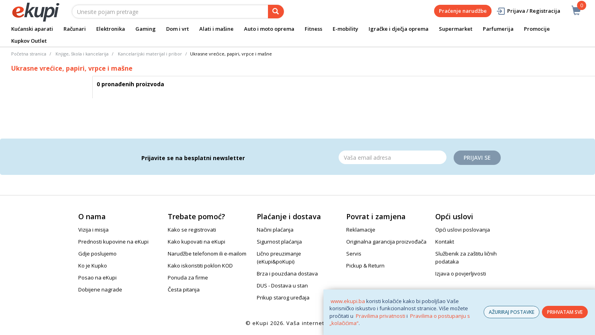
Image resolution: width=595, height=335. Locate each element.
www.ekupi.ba (348, 301)
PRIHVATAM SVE (565, 312)
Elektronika (110, 28)
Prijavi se (477, 157)
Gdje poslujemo (97, 253)
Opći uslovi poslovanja (462, 229)
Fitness (313, 28)
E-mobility (345, 28)
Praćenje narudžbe (463, 10)
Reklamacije (360, 229)
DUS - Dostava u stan (282, 285)
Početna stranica (28, 54)
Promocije (537, 28)
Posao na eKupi (97, 277)
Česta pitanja (184, 289)
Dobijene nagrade (100, 289)
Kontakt (444, 241)
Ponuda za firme (188, 277)
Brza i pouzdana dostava (287, 273)
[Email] (392, 157)
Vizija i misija (93, 229)
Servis (353, 253)
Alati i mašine (216, 28)
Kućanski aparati (32, 28)
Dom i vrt (177, 28)
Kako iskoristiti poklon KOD (200, 265)
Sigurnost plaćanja (279, 241)
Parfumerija (498, 28)
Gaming (145, 28)
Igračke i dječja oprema (398, 28)
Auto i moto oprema (269, 28)
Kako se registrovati (192, 229)
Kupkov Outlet (29, 40)
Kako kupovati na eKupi (196, 241)
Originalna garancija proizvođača (386, 241)
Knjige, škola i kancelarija (82, 54)
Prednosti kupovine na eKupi (113, 241)
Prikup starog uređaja (283, 297)
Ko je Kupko (92, 265)
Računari (74, 28)
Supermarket (455, 28)
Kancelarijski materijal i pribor (150, 54)
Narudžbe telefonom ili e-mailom (207, 253)
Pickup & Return (365, 265)
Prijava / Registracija (528, 11)
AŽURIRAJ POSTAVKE (511, 312)
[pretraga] (276, 11)
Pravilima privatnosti (380, 315)
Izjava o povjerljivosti (460, 273)
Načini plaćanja (275, 229)
